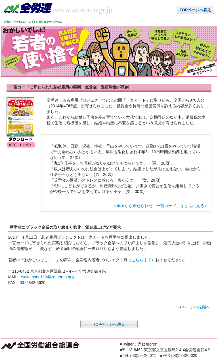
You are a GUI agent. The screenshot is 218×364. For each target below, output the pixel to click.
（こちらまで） (141, 260)
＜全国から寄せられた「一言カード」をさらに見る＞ (160, 205)
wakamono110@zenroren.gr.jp (48, 277)
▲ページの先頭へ (194, 307)
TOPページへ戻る (196, 10)
